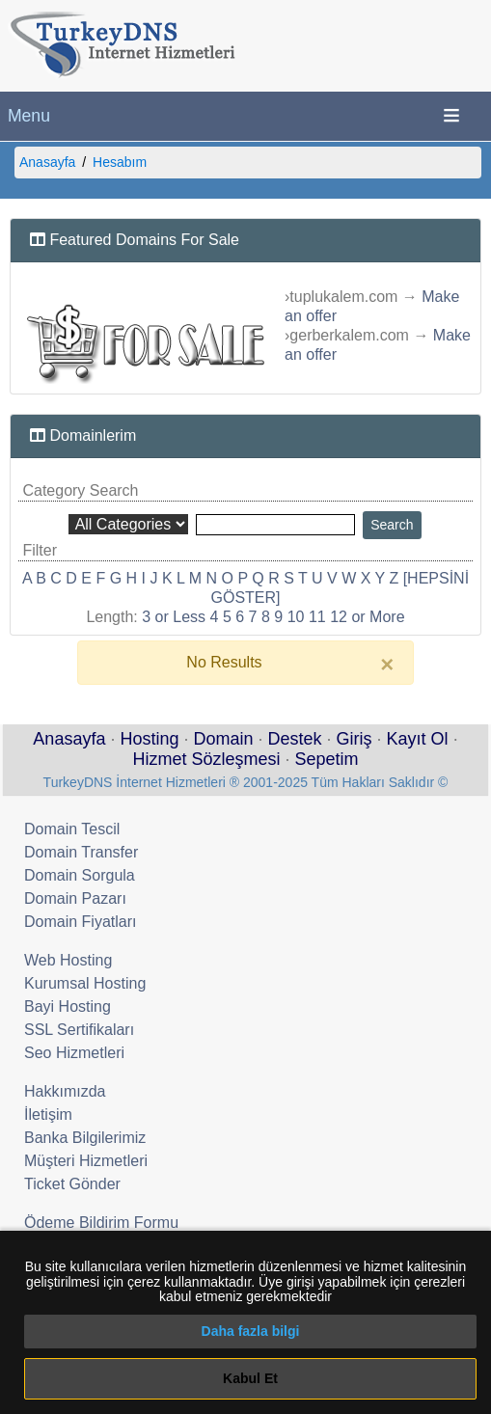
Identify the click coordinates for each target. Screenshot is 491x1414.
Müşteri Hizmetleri (86, 1161)
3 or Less (173, 617)
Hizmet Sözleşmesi (206, 759)
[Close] (387, 664)
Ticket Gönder (72, 1184)
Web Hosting (68, 960)
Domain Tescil (72, 829)
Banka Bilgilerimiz (85, 1137)
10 (296, 617)
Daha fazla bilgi (251, 1331)
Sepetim (327, 759)
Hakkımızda (64, 1091)
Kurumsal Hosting (85, 983)
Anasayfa (47, 162)
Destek (295, 738)
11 (317, 617)
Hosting (149, 738)
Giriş (354, 738)
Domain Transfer (81, 852)
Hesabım (120, 162)
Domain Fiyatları (80, 921)
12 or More (367, 617)
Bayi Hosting (67, 1006)
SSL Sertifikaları (79, 1029)
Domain (223, 738)
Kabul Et (250, 1378)
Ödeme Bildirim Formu (101, 1222)
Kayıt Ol (418, 738)
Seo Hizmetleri (74, 1053)
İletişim (48, 1114)
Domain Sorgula (79, 875)
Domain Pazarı (75, 898)
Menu (29, 115)
